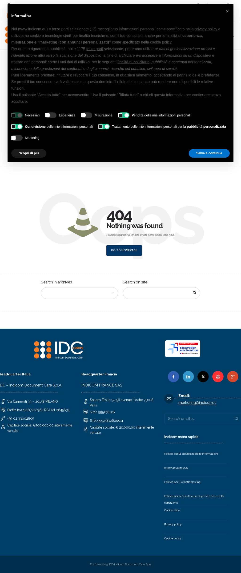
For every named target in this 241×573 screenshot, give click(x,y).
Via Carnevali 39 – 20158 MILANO (32, 401)
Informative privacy (176, 468)
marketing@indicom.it (197, 402)
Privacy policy (173, 524)
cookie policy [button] (160, 42)
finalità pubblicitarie (133, 62)
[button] (227, 11)
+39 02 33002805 (20, 418)
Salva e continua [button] (209, 153)
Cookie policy (172, 538)
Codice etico (172, 510)
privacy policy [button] (206, 29)
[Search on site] (161, 293)
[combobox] (79, 293)
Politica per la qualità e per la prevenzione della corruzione (194, 499)
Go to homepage (124, 250)
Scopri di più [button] (29, 153)
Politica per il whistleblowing (182, 482)
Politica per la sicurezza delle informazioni (191, 453)
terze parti (94, 49)
